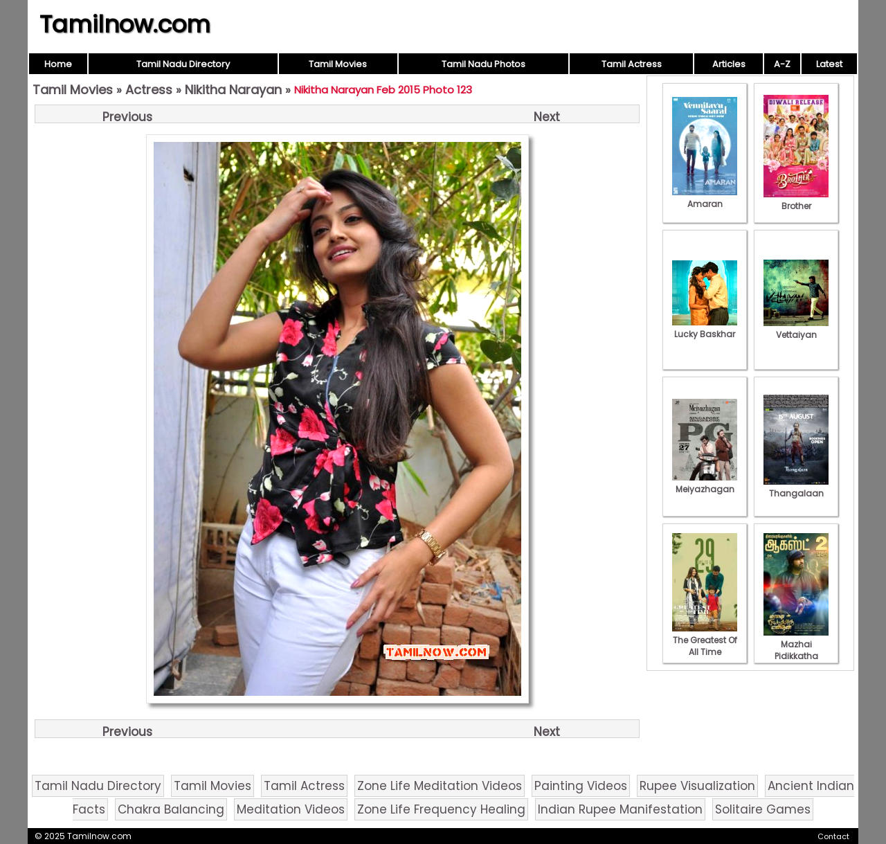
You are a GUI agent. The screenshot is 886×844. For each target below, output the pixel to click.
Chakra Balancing (171, 809)
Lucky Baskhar (704, 328)
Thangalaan (796, 487)
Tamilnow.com (124, 24)
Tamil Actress (632, 64)
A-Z (782, 64)
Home (58, 64)
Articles (728, 64)
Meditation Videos (291, 809)
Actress (148, 89)
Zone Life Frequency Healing (441, 809)
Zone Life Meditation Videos (439, 786)
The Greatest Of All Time (704, 640)
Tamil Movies (338, 64)
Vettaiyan (796, 329)
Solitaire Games (763, 809)
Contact (833, 836)
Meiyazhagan (704, 483)
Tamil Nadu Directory (183, 64)
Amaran (704, 198)
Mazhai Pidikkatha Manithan (796, 650)
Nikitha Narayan (233, 89)
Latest (829, 64)
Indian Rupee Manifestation (620, 809)
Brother (796, 200)
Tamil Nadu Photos (483, 64)
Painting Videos (580, 786)
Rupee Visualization (697, 786)
